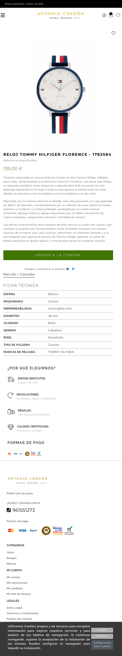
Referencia (10, 160)
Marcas (11, 563)
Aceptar (102, 630)
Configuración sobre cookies (102, 644)
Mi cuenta (13, 577)
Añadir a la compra (58, 255)
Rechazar (102, 636)
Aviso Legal (14, 607)
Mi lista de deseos (19, 593)
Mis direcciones (17, 582)
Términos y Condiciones (22, 613)
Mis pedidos (15, 588)
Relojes (12, 557)
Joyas (10, 552)
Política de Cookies (19, 618)
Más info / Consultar (19, 274)
